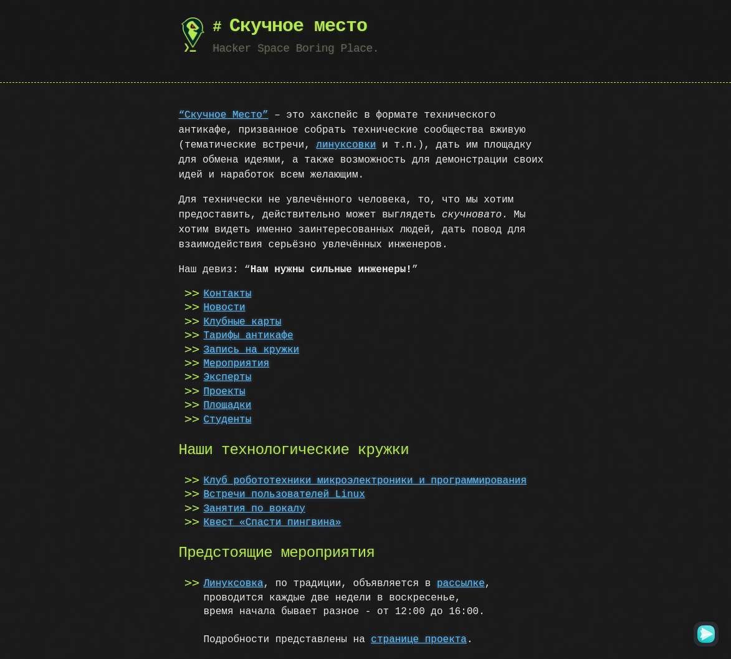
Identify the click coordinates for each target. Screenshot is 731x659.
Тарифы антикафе (249, 336)
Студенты (228, 420)
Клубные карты (243, 322)
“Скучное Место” (224, 115)
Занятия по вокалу (254, 509)
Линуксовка (234, 583)
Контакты (228, 294)
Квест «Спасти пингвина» (273, 522)
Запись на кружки (252, 350)
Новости (225, 308)
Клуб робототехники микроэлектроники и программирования (365, 481)
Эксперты (228, 377)
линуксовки (346, 145)
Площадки (228, 405)
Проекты (225, 392)
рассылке (461, 583)
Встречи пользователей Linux (284, 494)
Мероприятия (237, 364)
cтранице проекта (419, 640)
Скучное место (298, 26)
